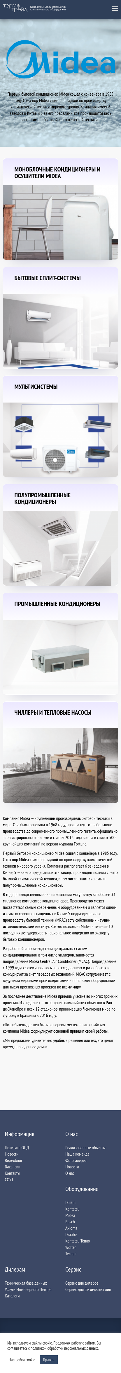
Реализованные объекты (85, 1147)
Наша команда (77, 1154)
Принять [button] (48, 1359)
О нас (69, 1173)
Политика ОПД (17, 1147)
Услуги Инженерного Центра (28, 1289)
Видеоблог (13, 1160)
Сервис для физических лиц (88, 1289)
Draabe (71, 1234)
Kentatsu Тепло (77, 1241)
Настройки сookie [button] (22, 1360)
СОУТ (9, 1179)
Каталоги (12, 1296)
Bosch (70, 1221)
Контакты (12, 1173)
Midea (70, 1215)
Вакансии (12, 1167)
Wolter (70, 1247)
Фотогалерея (76, 1160)
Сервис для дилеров (82, 1283)
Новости (12, 1154)
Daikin (70, 1202)
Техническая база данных (26, 1283)
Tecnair (71, 1253)
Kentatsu (72, 1209)
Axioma (71, 1228)
